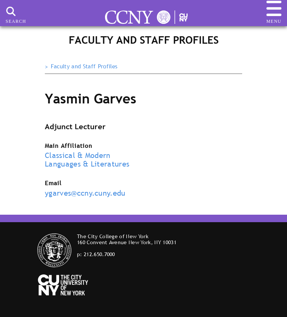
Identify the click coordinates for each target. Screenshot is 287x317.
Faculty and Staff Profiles (84, 66)
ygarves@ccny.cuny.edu (85, 193)
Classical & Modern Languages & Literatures (87, 159)
